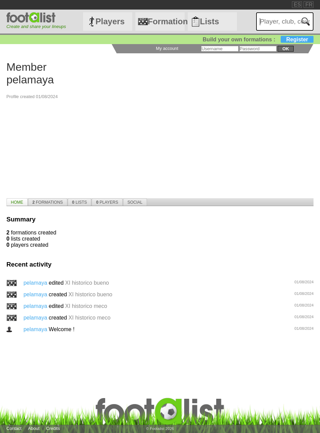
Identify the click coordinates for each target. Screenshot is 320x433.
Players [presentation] (107, 202)
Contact (14, 428)
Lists (209, 21)
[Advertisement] (160, 147)
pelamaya (36, 283)
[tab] (17, 202)
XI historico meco (86, 306)
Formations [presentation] (47, 202)
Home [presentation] (17, 202)
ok (285, 48)
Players (109, 21)
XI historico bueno (87, 283)
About (33, 428)
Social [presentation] (135, 202)
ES (297, 5)
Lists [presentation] (79, 202)
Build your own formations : (258, 39)
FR (308, 5)
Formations (166, 21)
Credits (53, 428)
